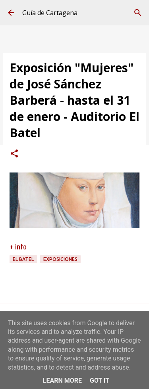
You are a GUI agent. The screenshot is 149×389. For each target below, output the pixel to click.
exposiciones (60, 259)
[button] (14, 154)
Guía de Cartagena (49, 12)
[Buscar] (138, 12)
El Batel (23, 259)
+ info (18, 246)
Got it (99, 380)
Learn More (62, 380)
